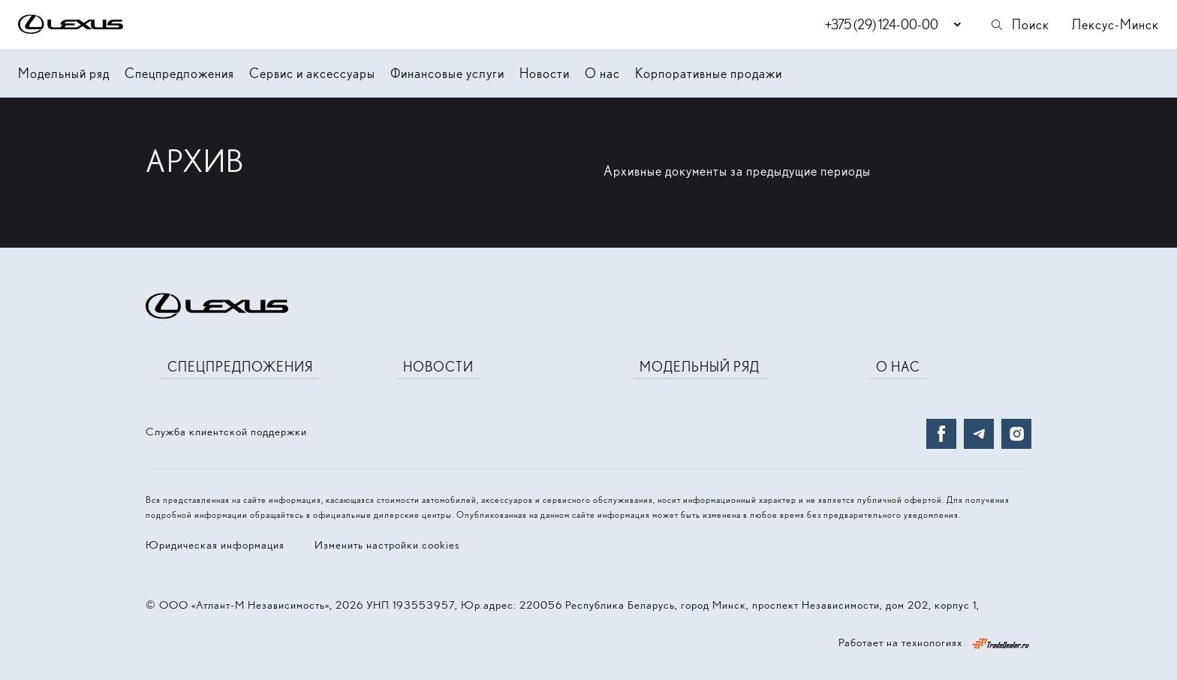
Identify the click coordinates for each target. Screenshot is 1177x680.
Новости (544, 73)
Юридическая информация (215, 545)
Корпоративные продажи (708, 73)
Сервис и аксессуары (312, 73)
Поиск (1019, 24)
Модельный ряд (64, 73)
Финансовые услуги (447, 73)
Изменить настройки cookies (387, 545)
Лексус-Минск (1115, 24)
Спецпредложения (179, 73)
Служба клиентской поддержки (226, 431)
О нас (602, 73)
